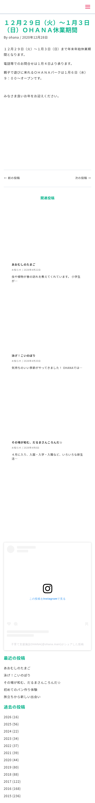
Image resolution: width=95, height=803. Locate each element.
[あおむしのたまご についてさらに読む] (47, 231)
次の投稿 (83, 177)
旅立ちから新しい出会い (22, 696)
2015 (8, 795)
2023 (8, 738)
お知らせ (16, 269)
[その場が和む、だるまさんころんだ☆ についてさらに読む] (47, 409)
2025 (8, 724)
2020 (8, 759)
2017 (8, 781)
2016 (8, 788)
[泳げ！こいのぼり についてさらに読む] (47, 322)
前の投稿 (12, 177)
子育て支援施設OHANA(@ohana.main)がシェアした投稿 (47, 644)
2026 (8, 717)
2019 (8, 767)
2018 (8, 774)
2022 (8, 745)
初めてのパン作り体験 (21, 689)
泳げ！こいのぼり (24, 355)
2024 (8, 731)
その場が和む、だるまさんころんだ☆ (37, 442)
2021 (8, 752)
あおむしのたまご (24, 264)
